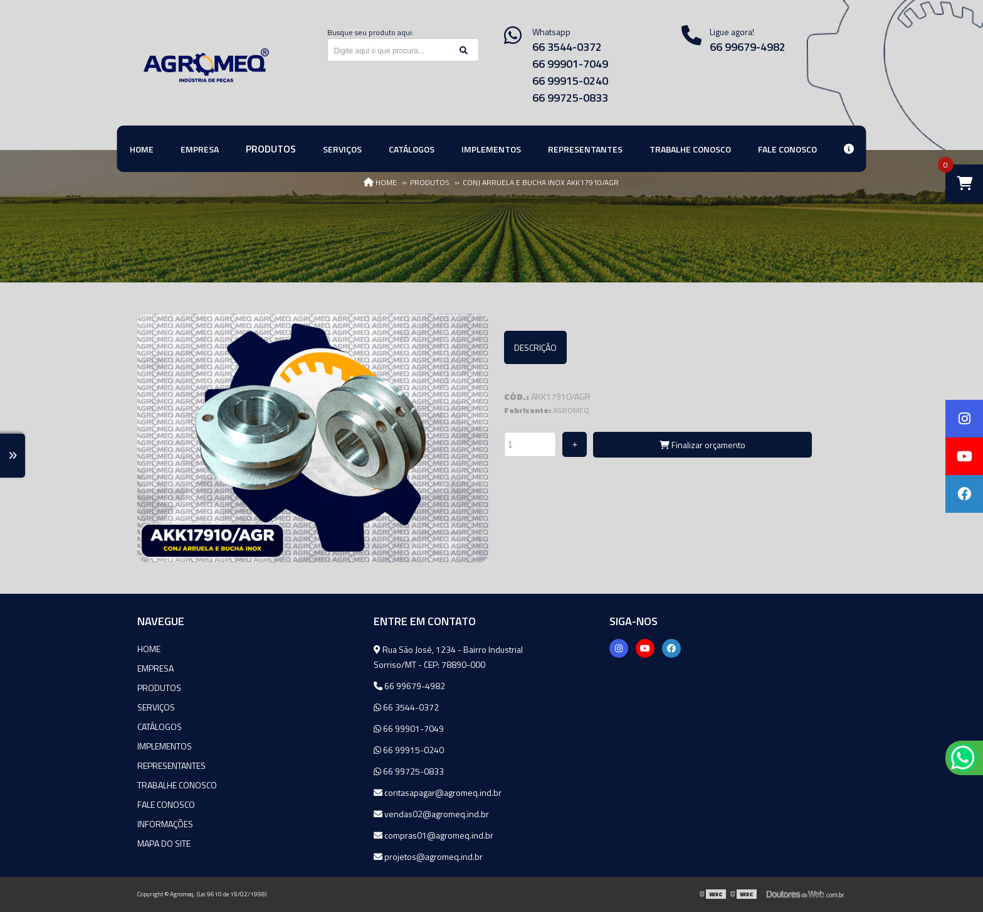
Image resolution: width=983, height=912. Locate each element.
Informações (165, 823)
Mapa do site (164, 843)
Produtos (159, 687)
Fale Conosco (166, 804)
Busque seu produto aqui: (370, 32)
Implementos (164, 746)
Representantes (171, 765)
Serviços (156, 707)
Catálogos (159, 726)
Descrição (535, 347)
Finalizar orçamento (702, 444)
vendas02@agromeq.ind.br (431, 813)
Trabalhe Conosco (177, 784)
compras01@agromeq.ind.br (433, 835)
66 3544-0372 (567, 46)
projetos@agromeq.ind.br (428, 856)
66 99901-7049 (570, 63)
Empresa (155, 668)
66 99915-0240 (570, 80)
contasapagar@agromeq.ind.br (438, 792)
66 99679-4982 (748, 46)
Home (148, 648)
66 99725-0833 (570, 97)
